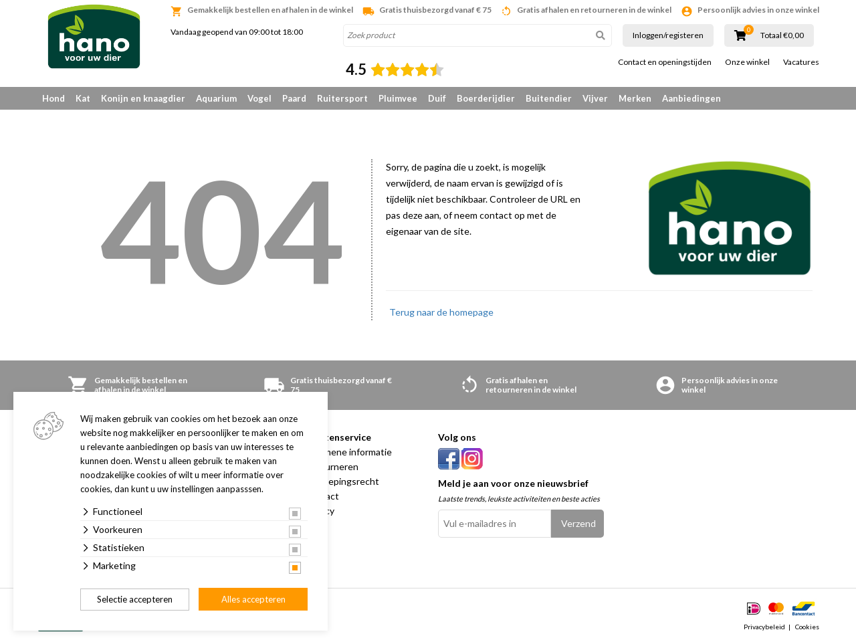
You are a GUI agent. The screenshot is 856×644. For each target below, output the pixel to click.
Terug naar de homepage (441, 312)
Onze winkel (747, 62)
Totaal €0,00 (782, 35)
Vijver (595, 98)
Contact (321, 496)
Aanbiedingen (691, 98)
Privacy (319, 510)
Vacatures (801, 62)
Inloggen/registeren (668, 35)
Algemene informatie (348, 451)
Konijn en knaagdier (143, 98)
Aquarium (216, 98)
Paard (294, 98)
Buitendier (549, 98)
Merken (635, 98)
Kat (83, 98)
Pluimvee (398, 98)
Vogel (259, 98)
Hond (53, 98)
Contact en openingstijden (665, 62)
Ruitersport (342, 98)
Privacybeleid (764, 627)
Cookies (807, 627)
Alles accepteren (253, 599)
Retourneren (331, 466)
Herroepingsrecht (341, 481)
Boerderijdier (486, 98)
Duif (437, 98)
